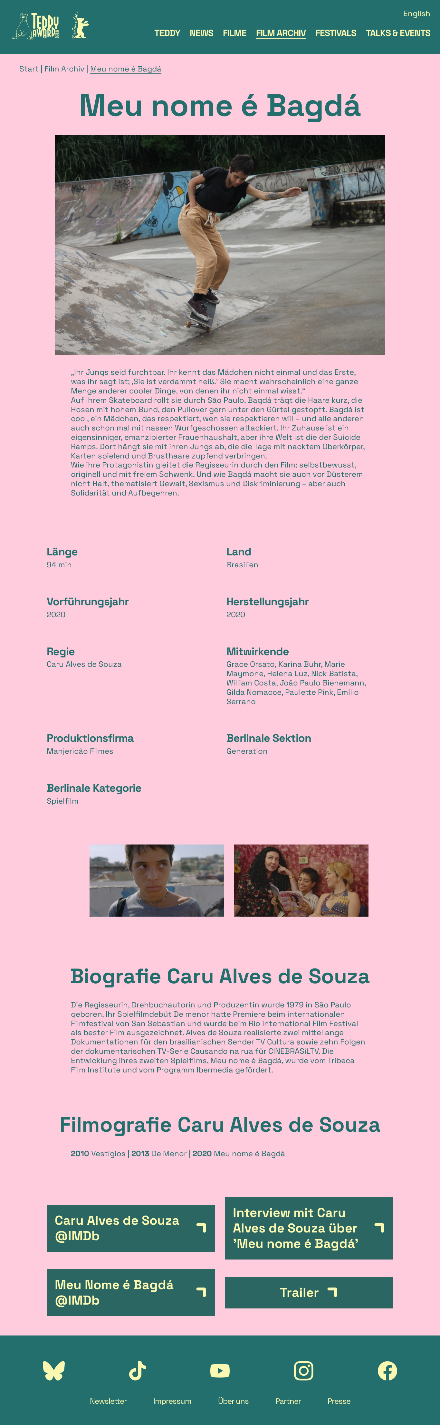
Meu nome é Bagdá (125, 69)
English (416, 13)
